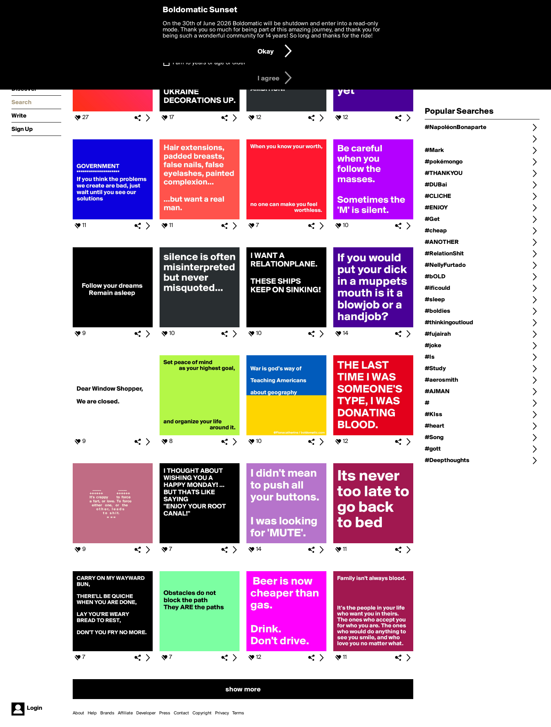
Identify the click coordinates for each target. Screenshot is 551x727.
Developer (146, 713)
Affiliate (125, 713)
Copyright (202, 713)
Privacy (222, 713)
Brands (107, 713)
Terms (238, 713)
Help (92, 713)
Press (164, 713)
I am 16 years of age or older (209, 63)
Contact (181, 713)
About (78, 713)
